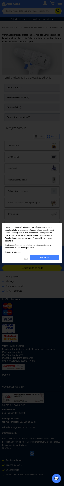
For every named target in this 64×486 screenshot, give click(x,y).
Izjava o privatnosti (13, 252)
